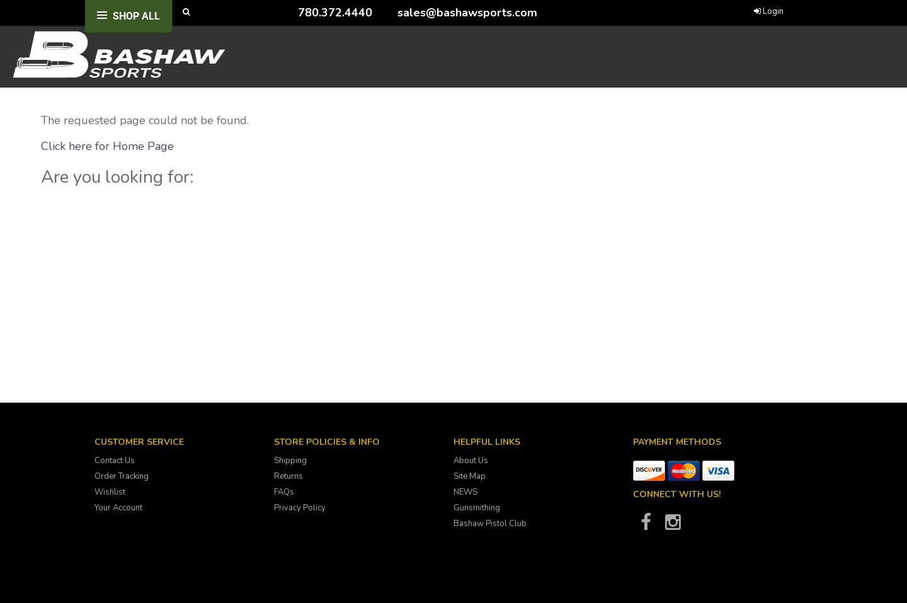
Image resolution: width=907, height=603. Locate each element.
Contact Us (114, 460)
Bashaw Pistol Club (490, 523)
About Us (471, 460)
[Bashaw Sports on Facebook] (645, 526)
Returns (288, 476)
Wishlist (109, 492)
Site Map (470, 476)
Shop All (136, 16)
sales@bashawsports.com (467, 12)
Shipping (290, 460)
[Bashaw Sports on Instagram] (672, 526)
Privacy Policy (300, 508)
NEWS (465, 492)
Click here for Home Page (107, 146)
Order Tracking (121, 476)
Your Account (118, 508)
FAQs (284, 492)
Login (769, 11)
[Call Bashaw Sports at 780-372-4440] (288, 12)
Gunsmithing (477, 508)
